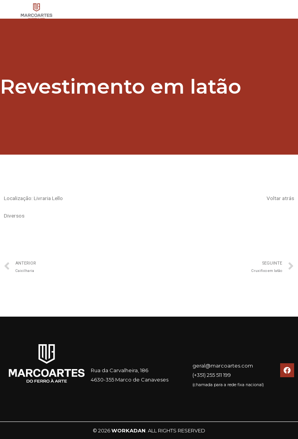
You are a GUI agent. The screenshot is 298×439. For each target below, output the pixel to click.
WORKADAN (128, 430)
